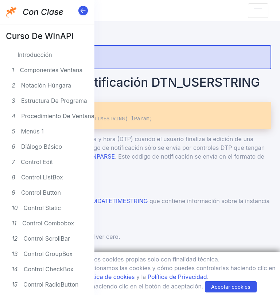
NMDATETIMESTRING (118, 201)
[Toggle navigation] (258, 10)
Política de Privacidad (177, 276)
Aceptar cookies (230, 287)
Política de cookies (109, 276)
